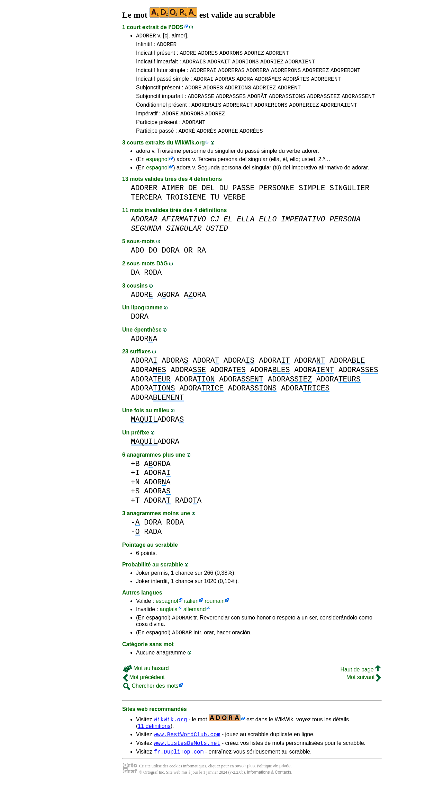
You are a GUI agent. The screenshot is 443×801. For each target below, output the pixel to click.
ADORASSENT (358, 104)
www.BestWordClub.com (187, 750)
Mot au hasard (146, 683)
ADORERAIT (238, 114)
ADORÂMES (268, 85)
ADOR (142, 307)
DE (192, 200)
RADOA (188, 513)
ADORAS (225, 85)
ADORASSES (231, 104)
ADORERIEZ (304, 114)
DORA (170, 263)
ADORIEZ (271, 65)
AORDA (157, 476)
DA (135, 285)
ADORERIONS (271, 114)
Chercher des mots (151, 700)
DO (152, 263)
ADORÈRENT (326, 85)
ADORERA (257, 75)
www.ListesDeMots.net (187, 759)
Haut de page (360, 684)
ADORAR (182, 631)
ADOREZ (254, 56)
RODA (153, 285)
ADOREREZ (315, 75)
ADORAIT (218, 65)
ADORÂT (257, 104)
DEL (208, 200)
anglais (168, 622)
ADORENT (277, 56)
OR (188, 263)
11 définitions (154, 740)
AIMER (173, 200)
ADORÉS (207, 143)
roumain (215, 613)
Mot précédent (144, 692)
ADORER (146, 36)
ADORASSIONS (287, 104)
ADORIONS (245, 65)
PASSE (244, 200)
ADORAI (203, 85)
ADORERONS (286, 75)
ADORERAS (231, 75)
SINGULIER (349, 200)
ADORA (244, 85)
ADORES (208, 56)
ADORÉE (228, 143)
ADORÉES (251, 143)
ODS (177, 27)
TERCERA (146, 210)
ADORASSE (201, 104)
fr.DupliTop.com (179, 769)
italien (191, 613)
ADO (137, 263)
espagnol (157, 172)
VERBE (235, 210)
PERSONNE (276, 200)
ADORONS (231, 56)
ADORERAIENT (338, 114)
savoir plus (245, 783)
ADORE (188, 56)
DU (223, 200)
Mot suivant (363, 692)
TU (214, 210)
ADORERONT (345, 75)
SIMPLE (312, 200)
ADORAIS (194, 65)
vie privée (281, 783)
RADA (153, 544)
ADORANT (193, 133)
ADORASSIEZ (323, 104)
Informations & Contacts (269, 789)
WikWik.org (190, 155)
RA (201, 263)
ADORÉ (187, 143)
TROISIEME (186, 210)
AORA (168, 307)
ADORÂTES (296, 85)
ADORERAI (203, 75)
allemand (194, 622)
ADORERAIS (206, 114)
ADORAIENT (300, 65)
